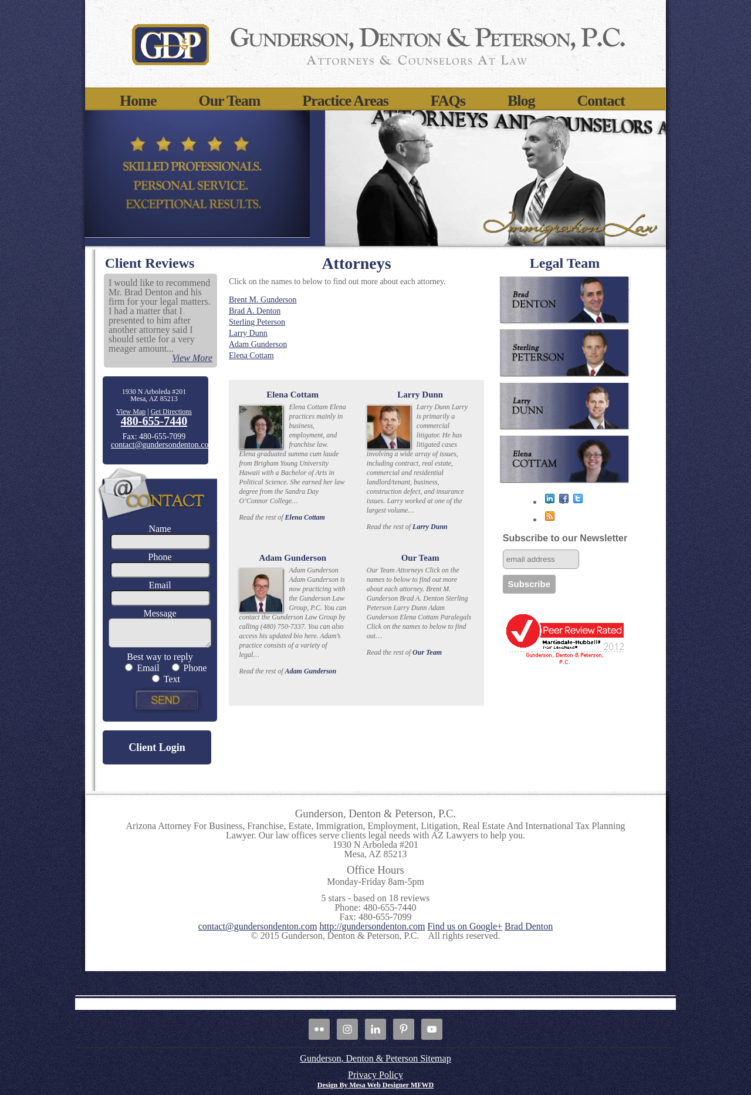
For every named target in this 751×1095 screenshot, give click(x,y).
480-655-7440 (154, 421)
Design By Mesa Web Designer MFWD (375, 1085)
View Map (131, 411)
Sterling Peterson (257, 322)
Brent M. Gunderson (263, 299)
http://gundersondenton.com (372, 926)
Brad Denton (529, 926)
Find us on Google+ (464, 926)
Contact (601, 101)
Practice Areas (345, 101)
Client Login (156, 747)
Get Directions (171, 411)
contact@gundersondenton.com (163, 444)
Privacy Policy (375, 1075)
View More (192, 358)
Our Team (229, 101)
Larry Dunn (248, 333)
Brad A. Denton (254, 310)
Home (138, 101)
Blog (521, 101)
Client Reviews (150, 263)
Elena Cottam (251, 355)
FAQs (448, 101)
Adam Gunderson (258, 344)
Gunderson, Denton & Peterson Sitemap (375, 1058)
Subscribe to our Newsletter (565, 538)
